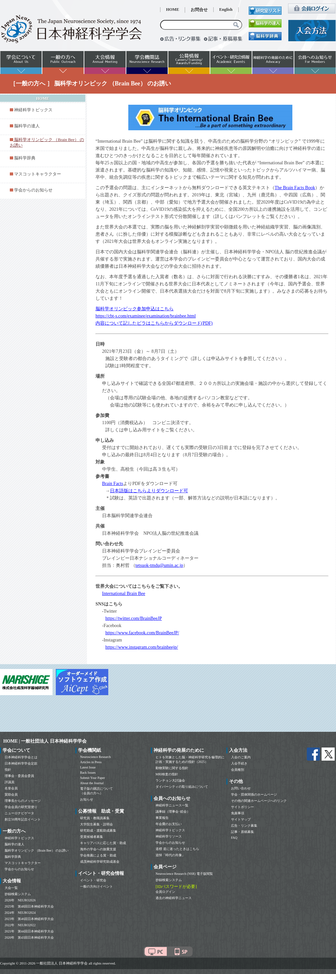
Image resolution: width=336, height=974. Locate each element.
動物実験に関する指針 (172, 768)
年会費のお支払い (169, 824)
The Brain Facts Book (295, 187)
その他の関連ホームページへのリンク (259, 801)
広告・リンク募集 (244, 825)
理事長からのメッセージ (23, 801)
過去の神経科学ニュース (174, 898)
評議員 (9, 782)
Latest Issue (88, 767)
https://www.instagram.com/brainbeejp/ (141, 647)
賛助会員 (11, 794)
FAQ (234, 837)
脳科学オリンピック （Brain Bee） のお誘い (37, 850)
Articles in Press (91, 762)
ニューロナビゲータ (19, 813)
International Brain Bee (123, 593)
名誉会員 (11, 788)
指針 (8, 769)
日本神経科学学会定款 (21, 763)
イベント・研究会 (93, 880)
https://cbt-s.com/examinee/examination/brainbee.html (145, 316)
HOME (172, 9)
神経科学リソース (169, 836)
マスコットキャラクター (37, 174)
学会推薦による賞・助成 (98, 855)
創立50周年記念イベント (23, 819)
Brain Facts (112, 483)
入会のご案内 (241, 757)
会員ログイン (165, 891)
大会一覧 (11, 888)
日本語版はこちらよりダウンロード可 (149, 490)
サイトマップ (241, 819)
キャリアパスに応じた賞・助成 (103, 843)
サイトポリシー (242, 807)
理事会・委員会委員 (19, 776)
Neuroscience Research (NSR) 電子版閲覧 (184, 873)
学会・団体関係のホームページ (254, 794)
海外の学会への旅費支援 (98, 849)
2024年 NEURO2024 (20, 912)
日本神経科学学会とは (21, 757)
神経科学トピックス (33, 110)
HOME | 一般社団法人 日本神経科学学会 (45, 741)
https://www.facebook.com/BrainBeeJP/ (142, 632)
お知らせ (86, 799)
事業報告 (162, 818)
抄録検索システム (18, 894)
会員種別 (237, 769)
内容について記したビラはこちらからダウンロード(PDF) (154, 323)
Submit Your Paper (92, 778)
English (226, 9)
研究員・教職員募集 (95, 818)
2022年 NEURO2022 (20, 925)
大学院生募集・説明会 (96, 824)
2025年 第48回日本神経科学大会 (29, 906)
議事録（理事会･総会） (173, 811)
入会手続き (239, 763)
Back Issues (88, 772)
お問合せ (199, 10)
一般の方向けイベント (96, 886)
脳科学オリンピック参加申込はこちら (134, 308)
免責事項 (237, 813)
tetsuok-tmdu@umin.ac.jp (159, 565)
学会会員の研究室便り (21, 807)
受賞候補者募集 (91, 837)
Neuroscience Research (95, 757)
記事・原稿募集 (242, 832)
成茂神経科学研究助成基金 (99, 861)
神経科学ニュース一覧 (172, 805)
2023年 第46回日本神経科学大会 (29, 919)
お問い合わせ (241, 788)
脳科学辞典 (24, 158)
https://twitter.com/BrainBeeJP (133, 618)
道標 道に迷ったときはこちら (177, 849)
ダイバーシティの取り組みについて (182, 786)
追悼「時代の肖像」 (170, 855)
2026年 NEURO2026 (20, 900)
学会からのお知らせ (33, 190)
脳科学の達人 (27, 126)
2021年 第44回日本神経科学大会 (29, 931)
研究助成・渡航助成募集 (98, 830)
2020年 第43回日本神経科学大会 (29, 937)
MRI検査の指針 (167, 774)
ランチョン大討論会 (170, 780)
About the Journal (92, 783)
